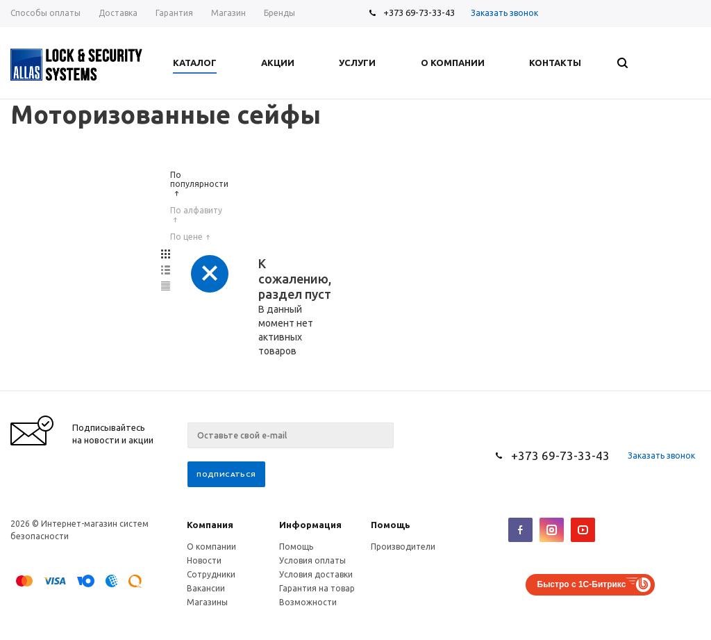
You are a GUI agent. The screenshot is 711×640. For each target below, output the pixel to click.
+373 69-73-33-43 (419, 12)
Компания (210, 525)
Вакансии (206, 588)
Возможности (308, 602)
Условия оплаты (312, 560)
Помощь (390, 525)
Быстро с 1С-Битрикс (581, 584)
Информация (310, 525)
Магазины (207, 602)
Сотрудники (211, 574)
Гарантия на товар (317, 588)
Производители (403, 546)
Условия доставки (316, 574)
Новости (204, 560)
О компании (211, 546)
